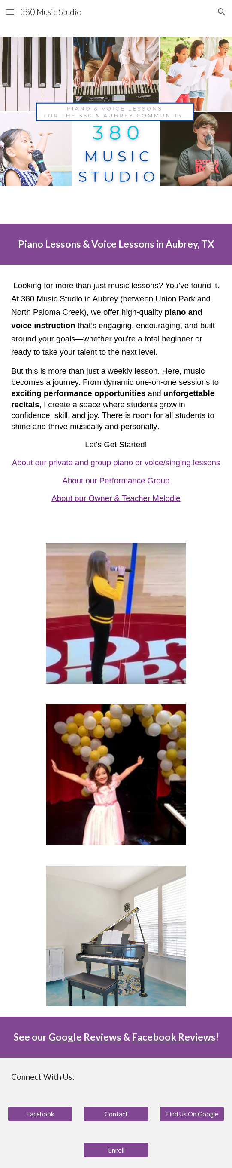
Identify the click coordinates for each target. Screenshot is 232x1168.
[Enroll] (116, 1150)
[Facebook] (40, 1114)
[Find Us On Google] (191, 1114)
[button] (10, 12)
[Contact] (116, 1114)
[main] (116, 244)
